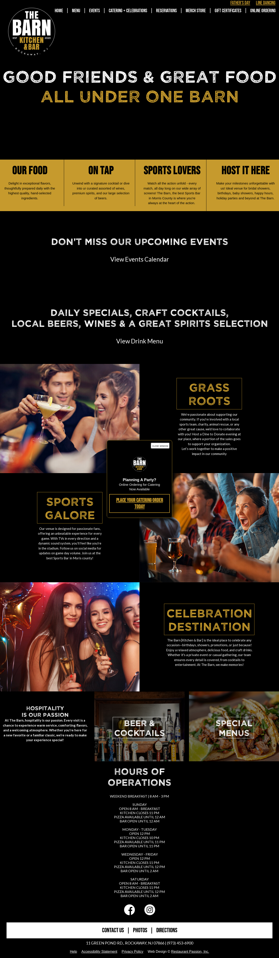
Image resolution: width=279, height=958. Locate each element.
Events (94, 11)
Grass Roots (209, 393)
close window (160, 445)
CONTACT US (113, 930)
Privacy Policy (132, 951)
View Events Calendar (139, 259)
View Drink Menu (139, 341)
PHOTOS (140, 930)
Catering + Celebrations (128, 11)
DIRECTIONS (166, 930)
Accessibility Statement (99, 951)
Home (59, 11)
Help (73, 951)
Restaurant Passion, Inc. (190, 951)
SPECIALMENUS (234, 727)
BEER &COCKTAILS (139, 727)
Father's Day (240, 3)
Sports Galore (70, 508)
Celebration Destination (209, 619)
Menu (76, 11)
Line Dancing (266, 3)
